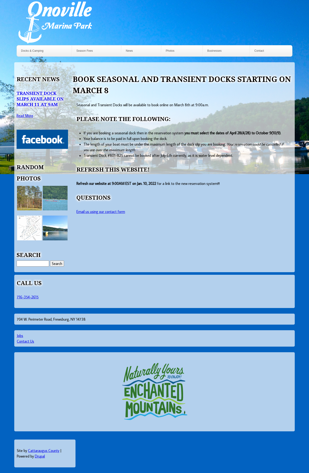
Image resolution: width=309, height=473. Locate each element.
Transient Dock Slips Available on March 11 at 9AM (40, 98)
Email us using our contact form (100, 211)
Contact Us (25, 341)
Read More (25, 115)
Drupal (40, 456)
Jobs (20, 335)
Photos (170, 50)
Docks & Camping (32, 50)
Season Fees (84, 50)
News (129, 50)
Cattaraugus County (43, 450)
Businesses (214, 50)
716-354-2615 (28, 297)
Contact (259, 50)
